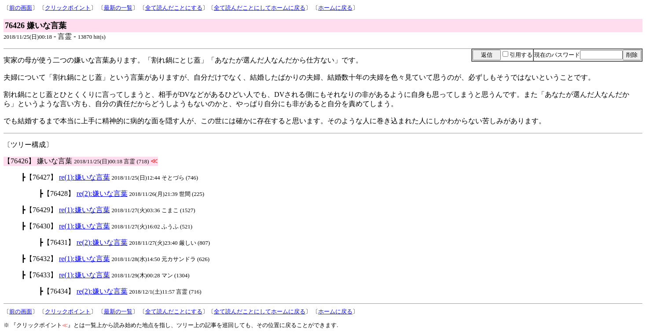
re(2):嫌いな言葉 (102, 193)
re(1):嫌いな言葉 (84, 177)
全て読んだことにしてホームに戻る (259, 7)
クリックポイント (68, 7)
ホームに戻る (335, 7)
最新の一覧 (118, 7)
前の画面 (20, 7)
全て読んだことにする (173, 7)
